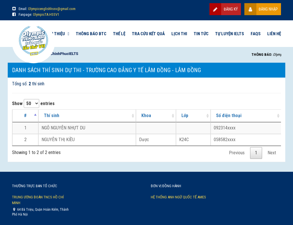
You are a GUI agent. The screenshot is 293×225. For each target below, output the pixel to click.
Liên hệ (274, 33)
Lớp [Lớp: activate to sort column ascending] (184, 115)
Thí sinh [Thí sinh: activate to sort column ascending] (51, 115)
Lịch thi (179, 33)
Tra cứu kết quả (148, 33)
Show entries (33, 103)
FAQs (256, 33)
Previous (237, 152)
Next (272, 152)
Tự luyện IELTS (229, 33)
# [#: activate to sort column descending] (25, 115)
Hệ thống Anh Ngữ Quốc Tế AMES (178, 197)
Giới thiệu (55, 33)
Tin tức (201, 33)
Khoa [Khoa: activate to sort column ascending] (146, 115)
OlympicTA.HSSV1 (46, 14)
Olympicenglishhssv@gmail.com (52, 9)
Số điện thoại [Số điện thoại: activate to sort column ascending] (228, 115)
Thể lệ (119, 33)
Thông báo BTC (91, 33)
